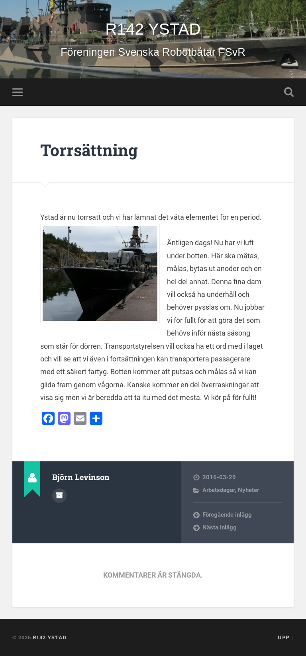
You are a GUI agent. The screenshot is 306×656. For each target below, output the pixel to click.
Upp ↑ (286, 637)
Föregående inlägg (227, 514)
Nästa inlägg (219, 527)
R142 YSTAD (152, 29)
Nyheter (248, 490)
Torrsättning (89, 149)
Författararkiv (59, 495)
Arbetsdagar (218, 490)
